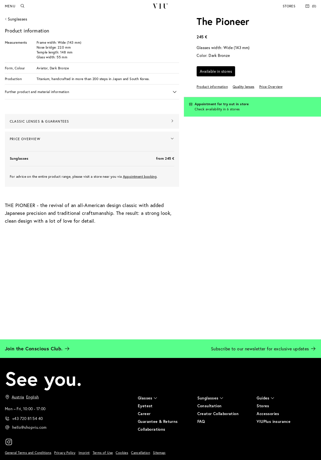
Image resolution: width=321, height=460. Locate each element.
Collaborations (151, 429)
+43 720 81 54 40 (27, 418)
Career (144, 413)
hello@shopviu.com (29, 427)
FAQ (201, 421)
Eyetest (145, 405)
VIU (160, 6)
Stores (289, 6)
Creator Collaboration (218, 413)
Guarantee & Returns (158, 421)
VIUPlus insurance (274, 421)
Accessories (268, 413)
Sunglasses (17, 18)
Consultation (209, 405)
